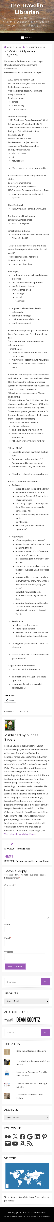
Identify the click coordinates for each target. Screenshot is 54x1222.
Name (8, 924)
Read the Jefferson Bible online (31, 1051)
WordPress (45, 1216)
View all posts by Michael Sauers (20, 834)
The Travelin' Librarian (36, 1212)
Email (7, 938)
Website (8, 951)
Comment (10, 885)
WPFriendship (24, 1216)
